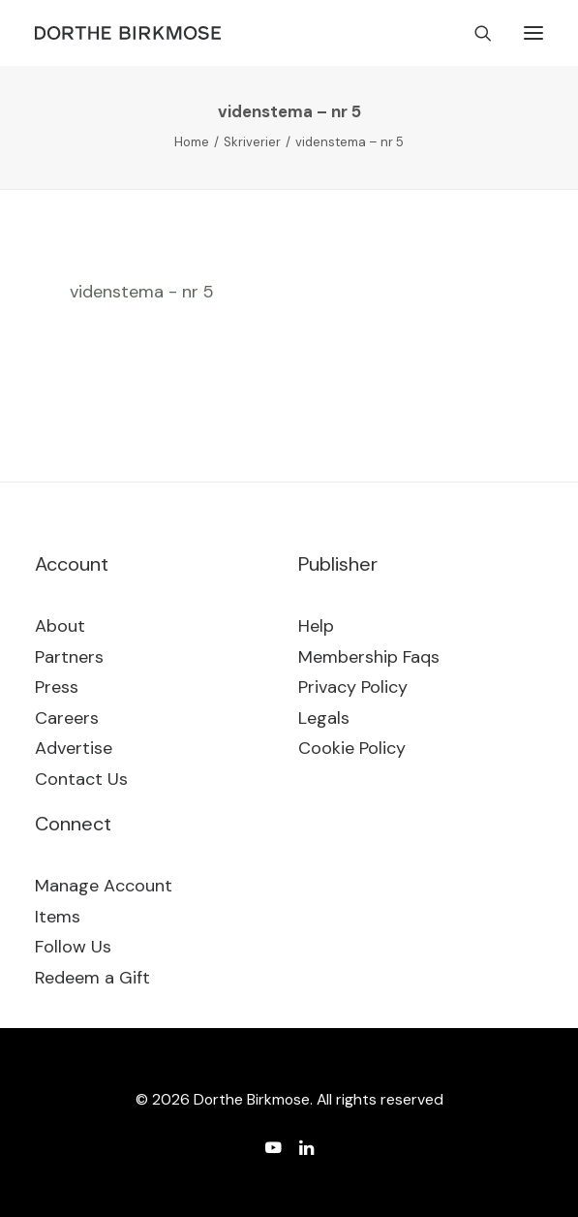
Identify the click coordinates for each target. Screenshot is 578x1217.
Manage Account (103, 885)
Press (56, 687)
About (60, 626)
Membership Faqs (369, 657)
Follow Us (73, 946)
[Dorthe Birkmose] (131, 33)
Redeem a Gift (92, 977)
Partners (69, 657)
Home (191, 142)
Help (316, 626)
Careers (67, 718)
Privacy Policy (353, 687)
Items (57, 916)
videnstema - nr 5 (142, 291)
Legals (324, 718)
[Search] (474, 33)
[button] (533, 33)
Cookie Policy (352, 748)
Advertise (73, 748)
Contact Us (81, 779)
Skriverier (252, 142)
